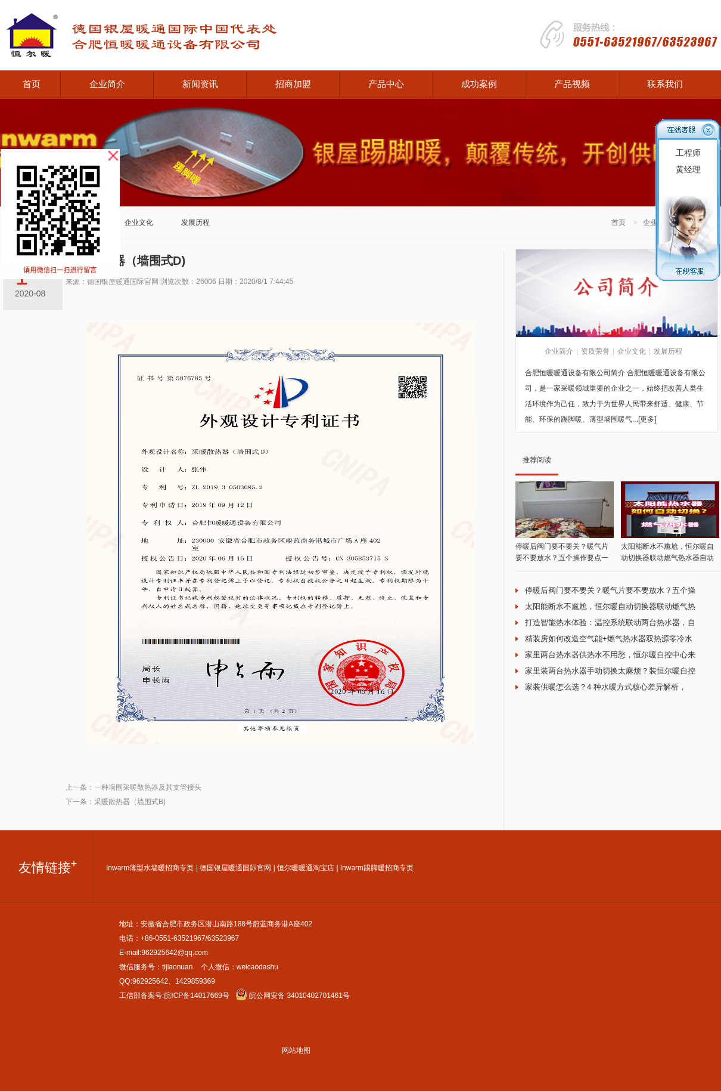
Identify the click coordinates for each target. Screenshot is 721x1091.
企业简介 (107, 84)
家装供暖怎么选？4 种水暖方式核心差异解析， (605, 686)
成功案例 (479, 84)
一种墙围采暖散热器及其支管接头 (147, 787)
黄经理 (688, 169)
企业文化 (139, 222)
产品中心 (386, 84)
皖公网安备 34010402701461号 (292, 995)
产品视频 (572, 84)
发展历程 (195, 222)
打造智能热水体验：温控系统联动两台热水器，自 (610, 622)
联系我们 (665, 84)
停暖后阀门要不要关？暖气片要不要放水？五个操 (610, 590)
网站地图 (296, 1050)
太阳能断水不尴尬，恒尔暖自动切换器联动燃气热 (610, 606)
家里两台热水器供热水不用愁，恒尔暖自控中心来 (610, 654)
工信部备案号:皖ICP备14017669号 (174, 995)
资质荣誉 (595, 351)
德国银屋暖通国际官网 (235, 868)
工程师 (688, 152)
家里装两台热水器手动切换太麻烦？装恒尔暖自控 (610, 670)
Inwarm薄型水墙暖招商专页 (150, 868)
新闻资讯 (200, 84)
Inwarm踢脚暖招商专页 (377, 868)
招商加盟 (293, 84)
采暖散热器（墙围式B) (130, 802)
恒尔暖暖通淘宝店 (305, 868)
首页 (32, 84)
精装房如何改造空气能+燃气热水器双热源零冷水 (608, 638)
